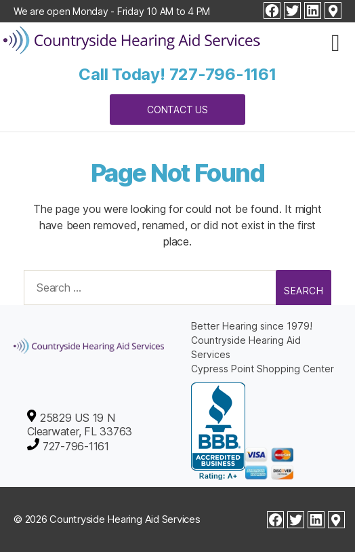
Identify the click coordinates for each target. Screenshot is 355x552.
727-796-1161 (222, 74)
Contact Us (177, 109)
